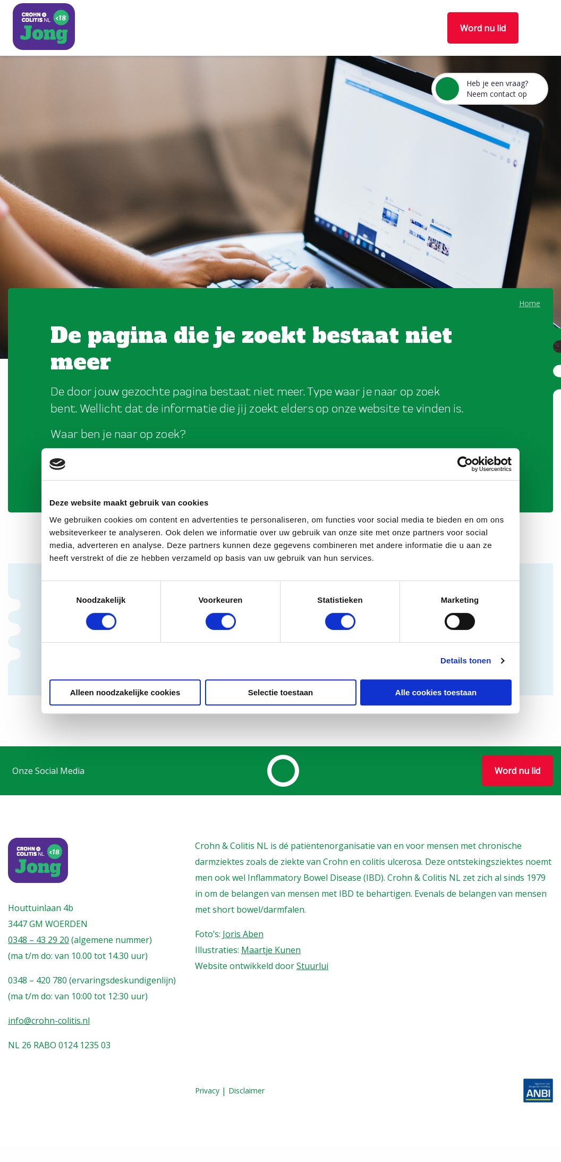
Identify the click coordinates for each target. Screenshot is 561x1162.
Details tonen (465, 660)
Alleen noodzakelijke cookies (125, 692)
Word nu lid (483, 28)
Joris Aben (243, 934)
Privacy (207, 1091)
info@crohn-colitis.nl (49, 1020)
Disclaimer (246, 1091)
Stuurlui (312, 966)
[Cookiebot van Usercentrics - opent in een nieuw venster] (465, 464)
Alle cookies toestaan (436, 692)
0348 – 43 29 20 (38, 940)
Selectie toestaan (280, 692)
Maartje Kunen (271, 950)
